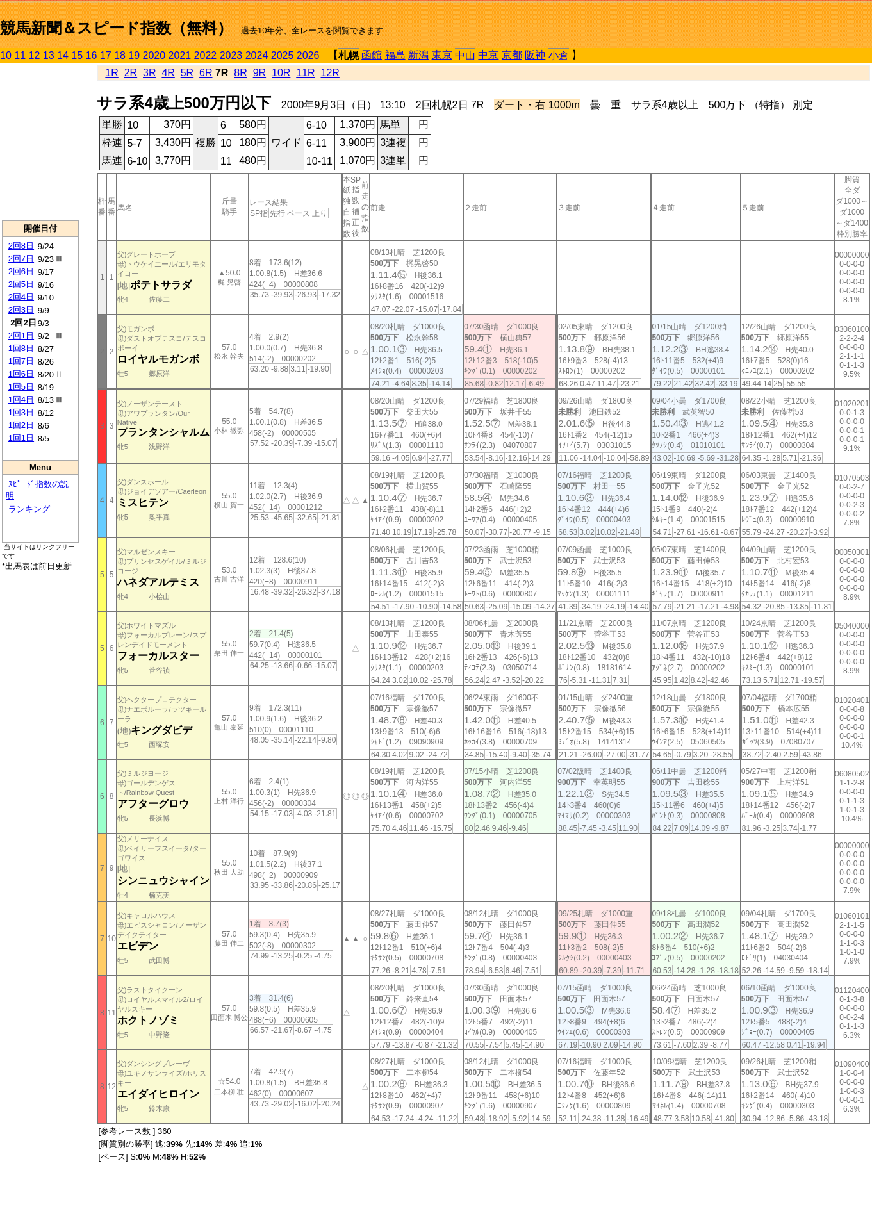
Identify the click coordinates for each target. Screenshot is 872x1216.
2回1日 (21, 335)
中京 (488, 54)
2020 (154, 55)
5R (187, 72)
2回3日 (21, 310)
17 (105, 55)
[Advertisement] (40, 141)
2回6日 (21, 271)
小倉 (558, 55)
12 (34, 55)
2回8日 (21, 246)
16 (91, 55)
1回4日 (21, 399)
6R (205, 72)
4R (167, 72)
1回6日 (21, 374)
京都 (512, 54)
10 (6, 55)
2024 (256, 55)
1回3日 (21, 412)
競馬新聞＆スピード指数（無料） (116, 28)
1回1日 (21, 438)
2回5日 (21, 284)
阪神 (535, 54)
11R (305, 72)
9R (259, 72)
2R (130, 72)
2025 (282, 55)
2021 (180, 55)
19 (134, 55)
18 (120, 55)
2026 (308, 55)
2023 (231, 55)
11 (20, 55)
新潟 (418, 54)
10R (281, 72)
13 (48, 55)
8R (240, 72)
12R (330, 72)
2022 (205, 55)
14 (63, 55)
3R (149, 72)
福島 (395, 54)
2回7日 (21, 258)
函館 (371, 54)
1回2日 (21, 425)
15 (77, 55)
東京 (442, 54)
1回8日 (21, 348)
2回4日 (21, 297)
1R (111, 72)
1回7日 (21, 361)
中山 (465, 55)
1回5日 (21, 386)
